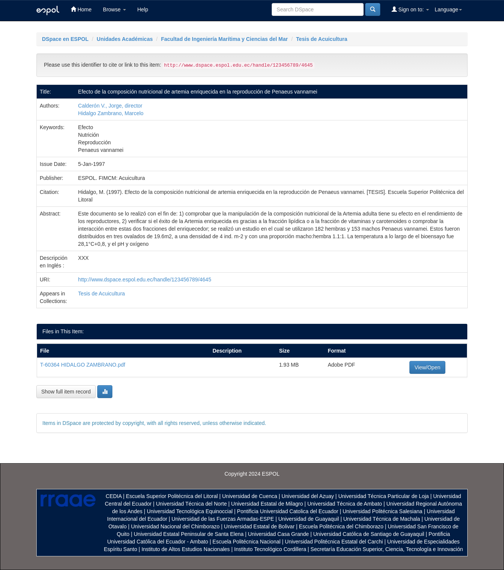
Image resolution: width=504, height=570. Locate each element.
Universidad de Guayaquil (308, 519)
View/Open (427, 367)
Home (81, 9)
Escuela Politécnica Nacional (247, 542)
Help (142, 9)
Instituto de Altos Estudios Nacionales (186, 549)
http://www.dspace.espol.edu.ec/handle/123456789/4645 (144, 279)
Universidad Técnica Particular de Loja (383, 496)
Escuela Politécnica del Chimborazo (341, 526)
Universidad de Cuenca (249, 496)
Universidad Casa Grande (279, 534)
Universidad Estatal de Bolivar (259, 526)
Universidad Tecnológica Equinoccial (190, 511)
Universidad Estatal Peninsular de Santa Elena (189, 534)
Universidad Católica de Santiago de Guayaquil (368, 534)
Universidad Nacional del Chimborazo (175, 526)
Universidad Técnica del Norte (191, 504)
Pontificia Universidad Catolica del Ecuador (287, 511)
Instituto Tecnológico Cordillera (270, 549)
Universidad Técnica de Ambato (344, 504)
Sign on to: (410, 9)
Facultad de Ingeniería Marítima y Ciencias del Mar (224, 39)
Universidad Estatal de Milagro (267, 504)
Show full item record (66, 392)
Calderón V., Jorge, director (110, 106)
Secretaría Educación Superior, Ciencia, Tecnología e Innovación (387, 549)
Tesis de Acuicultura (321, 39)
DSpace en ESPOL (65, 39)
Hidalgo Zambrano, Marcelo (110, 113)
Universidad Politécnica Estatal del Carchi (334, 542)
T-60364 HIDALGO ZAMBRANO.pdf (82, 365)
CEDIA (113, 496)
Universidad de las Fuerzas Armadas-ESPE (222, 519)
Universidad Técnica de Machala (381, 519)
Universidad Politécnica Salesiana (382, 511)
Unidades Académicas (125, 39)
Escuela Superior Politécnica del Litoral (172, 496)
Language (448, 9)
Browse (114, 9)
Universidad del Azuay (308, 496)
